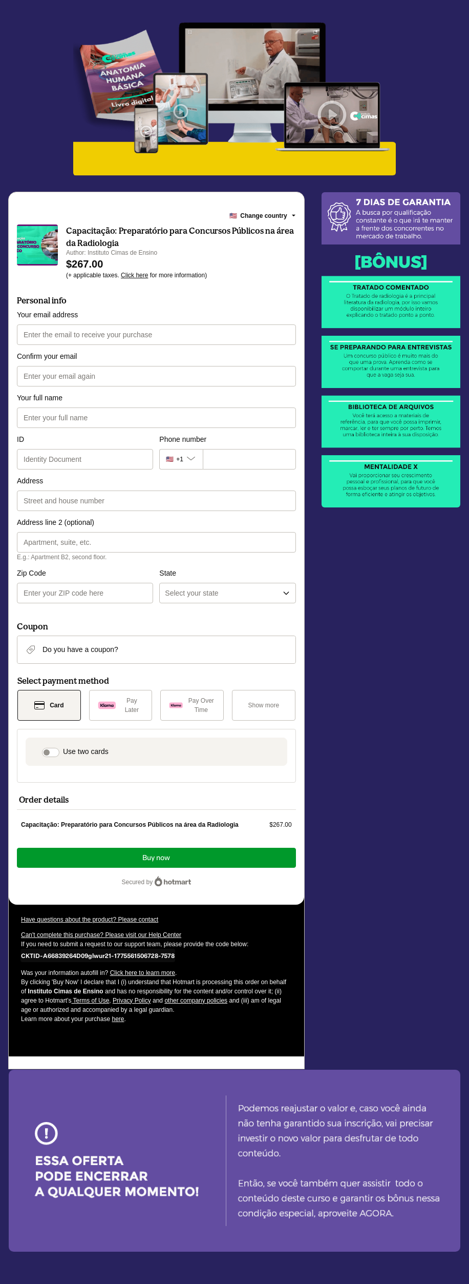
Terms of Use (91, 1000)
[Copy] (97, 955)
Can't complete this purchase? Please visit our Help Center (101, 935)
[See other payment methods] (263, 705)
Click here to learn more (142, 972)
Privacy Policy (132, 1000)
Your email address (47, 315)
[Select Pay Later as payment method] (121, 705)
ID (20, 439)
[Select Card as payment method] (49, 705)
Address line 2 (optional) (55, 522)
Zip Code (31, 573)
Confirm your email (47, 356)
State (167, 573)
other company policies (195, 1000)
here (118, 1019)
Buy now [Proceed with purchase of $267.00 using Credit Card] (156, 857)
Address (30, 481)
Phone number (182, 439)
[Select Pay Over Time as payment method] (192, 705)
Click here (134, 275)
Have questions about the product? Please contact (89, 919)
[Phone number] (249, 459)
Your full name (39, 398)
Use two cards (86, 751)
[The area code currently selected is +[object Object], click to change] (180, 459)
